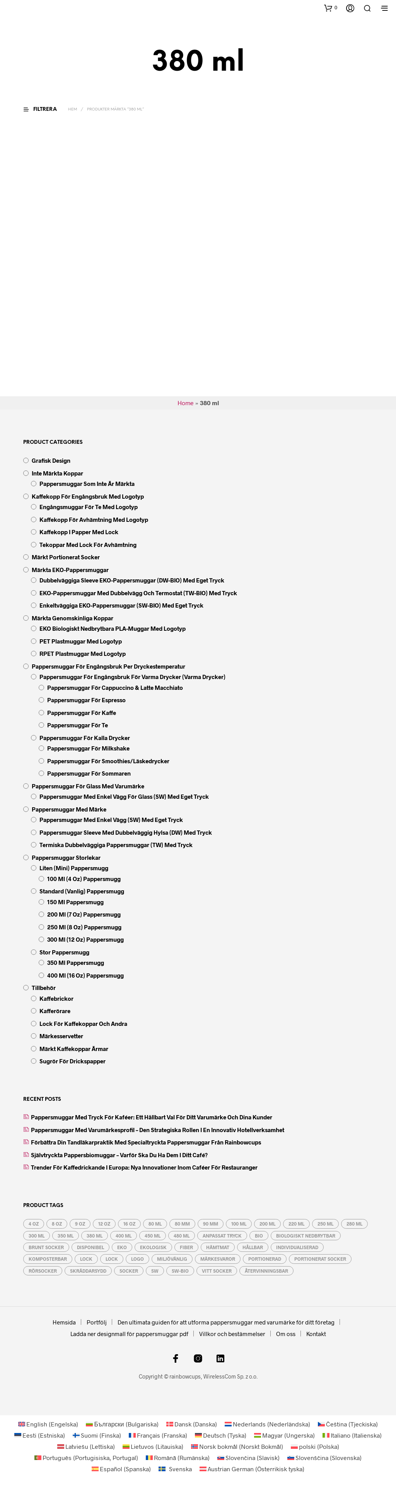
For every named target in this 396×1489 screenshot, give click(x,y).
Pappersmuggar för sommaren (89, 773)
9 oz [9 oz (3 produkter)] (80, 1223)
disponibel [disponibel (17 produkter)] (90, 1247)
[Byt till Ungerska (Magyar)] (284, 1435)
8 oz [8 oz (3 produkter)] (57, 1223)
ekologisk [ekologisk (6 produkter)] (153, 1247)
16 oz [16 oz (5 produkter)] (129, 1223)
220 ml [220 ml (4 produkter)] (296, 1223)
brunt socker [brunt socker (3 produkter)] (46, 1247)
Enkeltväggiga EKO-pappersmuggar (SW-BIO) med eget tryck (121, 605)
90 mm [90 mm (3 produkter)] (210, 1223)
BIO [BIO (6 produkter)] (259, 1235)
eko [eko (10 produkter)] (122, 1247)
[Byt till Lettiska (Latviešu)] (86, 1446)
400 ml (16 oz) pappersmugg (85, 975)
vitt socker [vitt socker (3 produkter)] (217, 1270)
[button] (330, 8)
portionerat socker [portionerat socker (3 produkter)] (320, 1258)
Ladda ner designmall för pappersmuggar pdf (129, 1333)
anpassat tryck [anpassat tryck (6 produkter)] (222, 1235)
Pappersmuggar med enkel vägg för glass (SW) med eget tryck (124, 796)
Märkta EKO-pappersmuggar (70, 569)
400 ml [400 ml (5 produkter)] (123, 1235)
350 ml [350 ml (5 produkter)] (65, 1235)
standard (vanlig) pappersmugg (81, 891)
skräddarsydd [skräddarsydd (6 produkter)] (88, 1270)
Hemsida (64, 1322)
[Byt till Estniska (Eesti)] (39, 1435)
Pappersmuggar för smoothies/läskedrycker (108, 760)
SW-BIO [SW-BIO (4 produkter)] (180, 1270)
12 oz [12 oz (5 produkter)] (104, 1223)
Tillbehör (44, 987)
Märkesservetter (61, 1035)
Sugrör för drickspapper (72, 1061)
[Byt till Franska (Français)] (158, 1435)
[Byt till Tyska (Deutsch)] (220, 1435)
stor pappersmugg (64, 952)
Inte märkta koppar (57, 473)
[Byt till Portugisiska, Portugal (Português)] (86, 1457)
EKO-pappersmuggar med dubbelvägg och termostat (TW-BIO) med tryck (138, 592)
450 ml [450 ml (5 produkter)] (152, 1235)
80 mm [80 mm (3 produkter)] (182, 1223)
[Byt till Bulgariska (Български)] (122, 1424)
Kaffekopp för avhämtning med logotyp (93, 519)
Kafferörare (54, 1010)
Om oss (285, 1333)
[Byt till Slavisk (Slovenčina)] (248, 1457)
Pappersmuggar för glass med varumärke (88, 786)
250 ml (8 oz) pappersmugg (84, 927)
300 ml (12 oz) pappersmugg (85, 939)
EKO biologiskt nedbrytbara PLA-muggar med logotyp (112, 628)
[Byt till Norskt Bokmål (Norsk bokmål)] (237, 1446)
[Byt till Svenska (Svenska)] (175, 1468)
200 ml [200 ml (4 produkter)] (267, 1223)
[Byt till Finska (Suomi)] (97, 1435)
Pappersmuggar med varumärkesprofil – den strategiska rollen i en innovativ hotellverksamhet (157, 1129)
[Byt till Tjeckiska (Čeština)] (348, 1424)
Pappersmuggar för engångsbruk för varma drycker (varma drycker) (132, 676)
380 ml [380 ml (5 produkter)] (94, 1235)
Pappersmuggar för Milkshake (88, 748)
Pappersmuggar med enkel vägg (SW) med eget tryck (111, 819)
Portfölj (97, 1322)
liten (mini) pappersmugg (73, 867)
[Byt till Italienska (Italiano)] (352, 1435)
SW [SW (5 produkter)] (155, 1270)
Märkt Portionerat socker (66, 556)
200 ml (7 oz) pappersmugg (84, 914)
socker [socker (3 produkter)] (128, 1270)
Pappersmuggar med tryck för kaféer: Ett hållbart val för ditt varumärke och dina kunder (151, 1117)
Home (186, 402)
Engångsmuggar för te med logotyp (88, 506)
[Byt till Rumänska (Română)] (177, 1457)
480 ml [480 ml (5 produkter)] (181, 1235)
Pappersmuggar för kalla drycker (84, 737)
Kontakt (316, 1333)
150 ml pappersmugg (75, 901)
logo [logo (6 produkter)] (137, 1258)
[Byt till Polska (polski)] (315, 1446)
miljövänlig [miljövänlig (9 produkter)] (172, 1258)
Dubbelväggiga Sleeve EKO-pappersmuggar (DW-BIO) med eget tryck (131, 580)
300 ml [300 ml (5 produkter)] (36, 1235)
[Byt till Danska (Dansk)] (191, 1424)
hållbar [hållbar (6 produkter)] (252, 1247)
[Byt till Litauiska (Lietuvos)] (153, 1446)
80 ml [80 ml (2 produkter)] (155, 1223)
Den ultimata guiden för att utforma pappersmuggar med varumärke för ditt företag (226, 1322)
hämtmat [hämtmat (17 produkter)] (217, 1247)
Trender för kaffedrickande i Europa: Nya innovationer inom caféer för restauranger (144, 1167)
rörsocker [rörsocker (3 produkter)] (43, 1270)
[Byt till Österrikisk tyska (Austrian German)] (252, 1468)
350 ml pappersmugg (75, 962)
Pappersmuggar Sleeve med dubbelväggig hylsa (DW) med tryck (125, 832)
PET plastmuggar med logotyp (80, 641)
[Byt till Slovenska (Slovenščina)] (324, 1457)
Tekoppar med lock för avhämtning (88, 544)
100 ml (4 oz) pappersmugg (84, 878)
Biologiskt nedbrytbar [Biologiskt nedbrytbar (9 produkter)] (305, 1235)
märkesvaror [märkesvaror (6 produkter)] (217, 1258)
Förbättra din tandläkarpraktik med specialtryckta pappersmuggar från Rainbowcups (146, 1142)
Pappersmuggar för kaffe (81, 712)
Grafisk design (51, 460)
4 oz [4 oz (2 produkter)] (34, 1223)
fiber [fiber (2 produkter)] (186, 1247)
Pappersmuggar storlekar (66, 857)
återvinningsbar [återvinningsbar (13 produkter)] (266, 1270)
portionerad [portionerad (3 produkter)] (264, 1258)
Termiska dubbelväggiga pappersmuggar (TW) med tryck (116, 844)
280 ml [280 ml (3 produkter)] (354, 1223)
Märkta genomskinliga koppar (72, 618)
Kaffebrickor (56, 998)
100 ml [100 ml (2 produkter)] (238, 1223)
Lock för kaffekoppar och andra (83, 1023)
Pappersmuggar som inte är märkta (87, 483)
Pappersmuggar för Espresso (86, 699)
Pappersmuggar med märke (69, 809)
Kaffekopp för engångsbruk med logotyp (88, 496)
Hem (72, 109)
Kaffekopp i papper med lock (78, 531)
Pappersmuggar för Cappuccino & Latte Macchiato (115, 687)
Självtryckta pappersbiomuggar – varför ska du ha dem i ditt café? (119, 1154)
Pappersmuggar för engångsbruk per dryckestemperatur (108, 666)
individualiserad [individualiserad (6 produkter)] (297, 1247)
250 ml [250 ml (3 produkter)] (325, 1223)
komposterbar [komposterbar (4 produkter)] (48, 1258)
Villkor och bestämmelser (232, 1333)
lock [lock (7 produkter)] (86, 1258)
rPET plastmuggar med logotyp (82, 653)
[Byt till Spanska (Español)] (121, 1468)
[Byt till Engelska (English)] (48, 1424)
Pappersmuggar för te (77, 725)
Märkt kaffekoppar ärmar (73, 1048)
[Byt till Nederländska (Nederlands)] (267, 1424)
